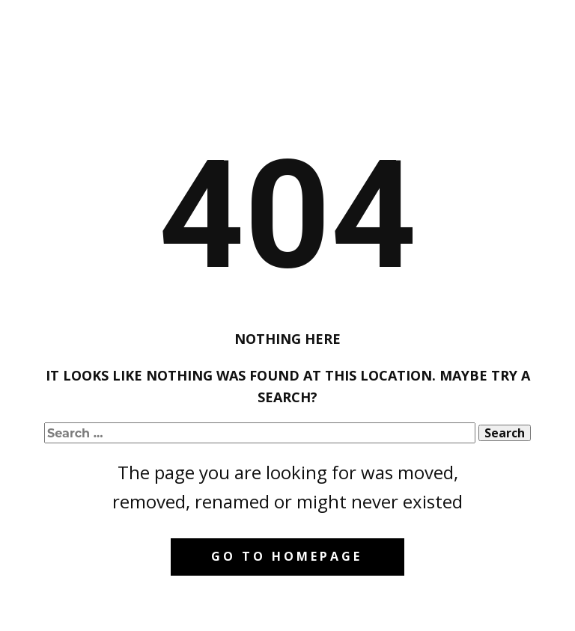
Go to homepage (286, 556)
